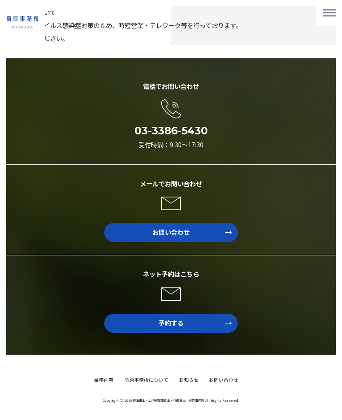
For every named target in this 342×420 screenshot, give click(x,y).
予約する (195, 322)
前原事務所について (146, 379)
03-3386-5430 (171, 131)
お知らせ (189, 379)
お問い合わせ (192, 232)
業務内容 (104, 379)
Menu (329, 13)
